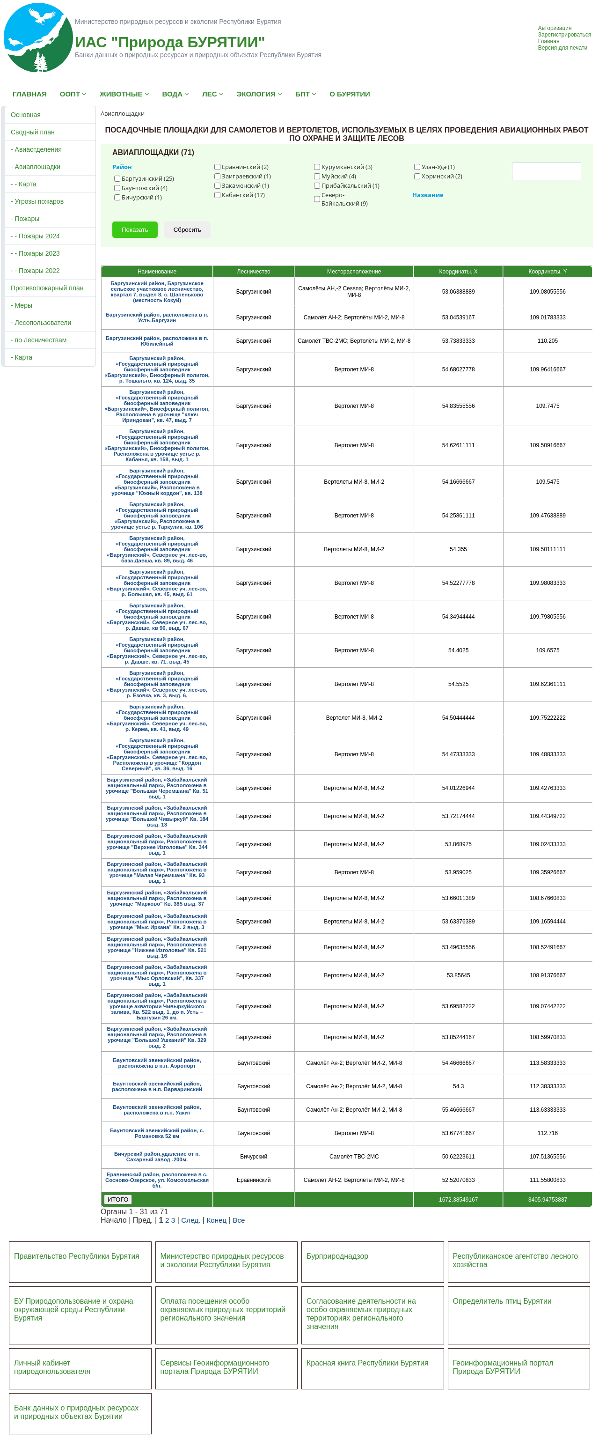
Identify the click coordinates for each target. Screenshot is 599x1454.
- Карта (21, 357)
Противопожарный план (47, 288)
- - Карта (24, 184)
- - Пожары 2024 (35, 236)
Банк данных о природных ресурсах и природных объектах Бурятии (76, 1412)
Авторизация (555, 28)
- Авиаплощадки (35, 166)
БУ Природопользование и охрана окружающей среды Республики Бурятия (73, 1309)
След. (190, 1220)
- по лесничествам (39, 340)
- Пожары (25, 218)
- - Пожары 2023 (35, 253)
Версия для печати (562, 47)
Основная (26, 114)
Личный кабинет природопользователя (52, 1367)
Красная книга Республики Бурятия (368, 1363)
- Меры (21, 305)
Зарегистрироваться (564, 34)
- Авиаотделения (36, 149)
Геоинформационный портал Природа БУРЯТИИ (503, 1367)
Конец (216, 1220)
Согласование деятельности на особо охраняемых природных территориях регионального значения (361, 1313)
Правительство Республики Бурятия (76, 1256)
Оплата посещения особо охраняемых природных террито (217, 1305)
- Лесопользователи (41, 322)
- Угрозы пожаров (37, 201)
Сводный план (33, 132)
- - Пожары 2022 (35, 270)
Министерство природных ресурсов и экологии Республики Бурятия (222, 1260)
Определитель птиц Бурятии (502, 1301)
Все (239, 1220)
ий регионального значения (223, 1314)
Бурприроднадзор (337, 1256)
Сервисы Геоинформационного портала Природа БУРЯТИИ (215, 1367)
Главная (549, 41)
